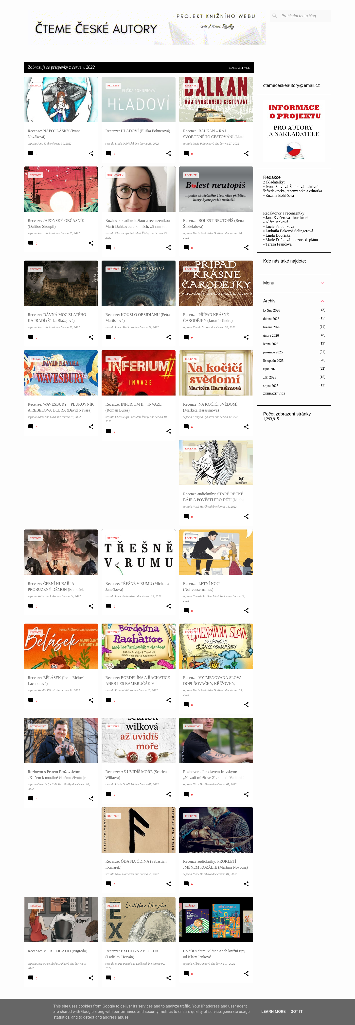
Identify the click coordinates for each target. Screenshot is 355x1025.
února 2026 (271, 335)
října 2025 (270, 369)
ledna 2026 (271, 344)
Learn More (273, 1011)
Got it (296, 1011)
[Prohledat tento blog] (305, 16)
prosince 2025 (273, 352)
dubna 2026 (271, 319)
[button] (91, 153)
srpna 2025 (271, 386)
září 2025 (269, 377)
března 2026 (271, 327)
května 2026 (271, 310)
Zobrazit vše (239, 67)
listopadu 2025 (273, 361)
